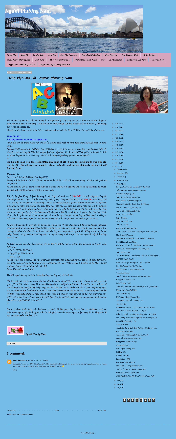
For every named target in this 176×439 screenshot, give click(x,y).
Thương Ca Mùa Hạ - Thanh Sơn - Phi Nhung (132, 204)
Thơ (103, 60)
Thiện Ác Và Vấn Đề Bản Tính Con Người (131, 311)
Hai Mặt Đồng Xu (122, 356)
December (120, 170)
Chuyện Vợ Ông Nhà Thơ (125, 280)
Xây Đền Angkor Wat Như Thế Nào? (129, 266)
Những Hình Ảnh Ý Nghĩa (86, 60)
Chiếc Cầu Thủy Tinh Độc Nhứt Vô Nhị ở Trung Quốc (135, 376)
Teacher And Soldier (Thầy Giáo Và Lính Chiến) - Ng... (136, 238)
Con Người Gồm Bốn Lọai (125, 362)
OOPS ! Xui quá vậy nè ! (125, 259)
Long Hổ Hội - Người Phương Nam (128, 338)
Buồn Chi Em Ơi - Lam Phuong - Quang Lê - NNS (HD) (136, 314)
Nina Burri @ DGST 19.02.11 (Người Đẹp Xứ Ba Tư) (135, 307)
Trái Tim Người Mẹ (123, 252)
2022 (117, 134)
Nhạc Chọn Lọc (111, 55)
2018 (117, 149)
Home (57, 410)
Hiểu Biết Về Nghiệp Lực (125, 194)
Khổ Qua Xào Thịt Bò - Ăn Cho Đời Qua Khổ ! (133, 187)
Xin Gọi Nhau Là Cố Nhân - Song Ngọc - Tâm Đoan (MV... (137, 232)
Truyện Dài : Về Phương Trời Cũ (21, 64)
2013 (117, 166)
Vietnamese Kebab (122, 273)
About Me (24, 55)
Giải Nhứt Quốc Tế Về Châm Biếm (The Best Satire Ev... (136, 245)
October (120, 177)
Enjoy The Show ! (122, 218)
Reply (15, 370)
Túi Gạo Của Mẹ (122, 225)
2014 (117, 163)
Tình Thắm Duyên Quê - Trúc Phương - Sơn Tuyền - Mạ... (137, 328)
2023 (117, 131)
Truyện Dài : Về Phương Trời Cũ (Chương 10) (132, 249)
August (119, 184)
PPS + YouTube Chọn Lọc (59, 60)
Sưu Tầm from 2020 (68, 55)
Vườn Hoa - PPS (122, 325)
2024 (117, 127)
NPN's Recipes (149, 55)
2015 (117, 159)
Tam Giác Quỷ (121, 304)
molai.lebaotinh (19, 360)
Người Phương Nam (28, 11)
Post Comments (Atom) (24, 414)
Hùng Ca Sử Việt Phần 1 (125, 214)
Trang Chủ (11, 55)
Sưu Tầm (52, 55)
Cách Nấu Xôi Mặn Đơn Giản (126, 228)
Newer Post (11, 410)
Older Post (102, 410)
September (121, 180)
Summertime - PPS (123, 359)
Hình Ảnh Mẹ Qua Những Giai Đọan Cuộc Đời (133, 263)
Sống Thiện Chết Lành (124, 221)
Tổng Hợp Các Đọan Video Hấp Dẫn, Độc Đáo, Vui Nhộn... (137, 287)
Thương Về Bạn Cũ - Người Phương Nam (131, 369)
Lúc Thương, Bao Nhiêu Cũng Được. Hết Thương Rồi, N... (137, 318)
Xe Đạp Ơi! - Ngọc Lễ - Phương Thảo (129, 300)
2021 (117, 138)
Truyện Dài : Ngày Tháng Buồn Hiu (54, 64)
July (118, 381)
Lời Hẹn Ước (121, 352)
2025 (117, 124)
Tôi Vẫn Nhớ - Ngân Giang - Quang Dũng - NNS (133, 276)
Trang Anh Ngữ (157, 60)
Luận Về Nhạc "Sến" (123, 283)
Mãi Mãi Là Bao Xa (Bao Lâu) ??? (128, 208)
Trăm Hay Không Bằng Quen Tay (128, 197)
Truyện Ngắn (38, 55)
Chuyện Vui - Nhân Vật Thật (126, 342)
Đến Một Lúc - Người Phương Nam (129, 201)
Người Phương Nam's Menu (126, 242)
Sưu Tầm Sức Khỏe (130, 55)
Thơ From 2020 (115, 60)
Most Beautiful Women (124, 235)
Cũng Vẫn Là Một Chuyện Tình (127, 373)
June (118, 384)
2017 (117, 152)
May (118, 388)
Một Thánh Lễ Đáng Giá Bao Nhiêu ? (129, 366)
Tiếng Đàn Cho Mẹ (123, 294)
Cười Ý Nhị (40, 60)
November (121, 173)
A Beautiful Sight (122, 345)
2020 (117, 141)
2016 (117, 156)
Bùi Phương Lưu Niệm (136, 60)
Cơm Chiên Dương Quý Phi (126, 321)
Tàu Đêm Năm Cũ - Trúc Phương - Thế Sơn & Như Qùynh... (137, 256)
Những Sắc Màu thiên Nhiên (126, 290)
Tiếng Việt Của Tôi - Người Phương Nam (131, 190)
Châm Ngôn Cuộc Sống (124, 331)
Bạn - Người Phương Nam (125, 349)
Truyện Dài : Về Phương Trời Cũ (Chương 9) (132, 335)
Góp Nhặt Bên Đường (91, 55)
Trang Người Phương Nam (18, 60)
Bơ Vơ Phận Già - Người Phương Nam (130, 269)
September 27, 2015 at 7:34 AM (36, 360)
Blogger (92, 433)
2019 (117, 145)
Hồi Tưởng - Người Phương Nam (128, 297)
